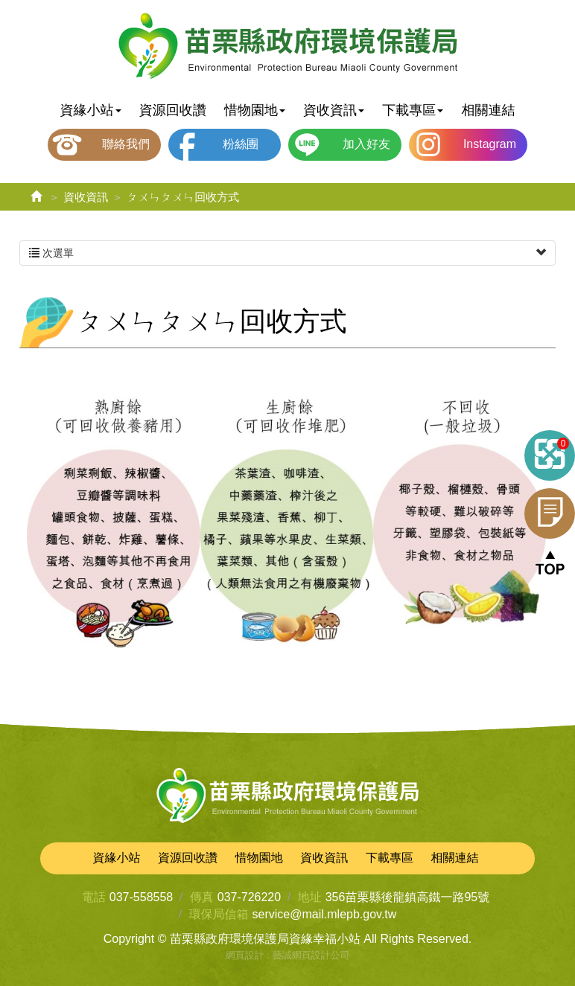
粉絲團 (240, 144)
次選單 (287, 253)
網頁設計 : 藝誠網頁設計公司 (288, 955)
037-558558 (141, 897)
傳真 (202, 897)
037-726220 (249, 897)
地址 (310, 897)
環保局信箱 (219, 914)
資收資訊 (85, 197)
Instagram (489, 144)
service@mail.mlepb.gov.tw (324, 914)
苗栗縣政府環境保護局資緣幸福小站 (287, 47)
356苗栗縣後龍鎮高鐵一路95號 (407, 897)
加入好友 (366, 144)
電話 (94, 897)
